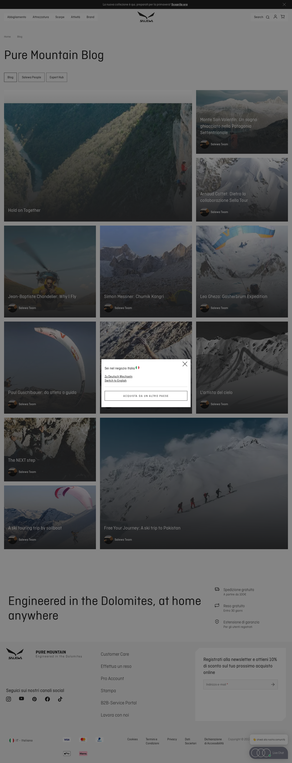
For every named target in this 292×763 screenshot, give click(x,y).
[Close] (185, 364)
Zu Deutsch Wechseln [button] (118, 377)
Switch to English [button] (116, 381)
